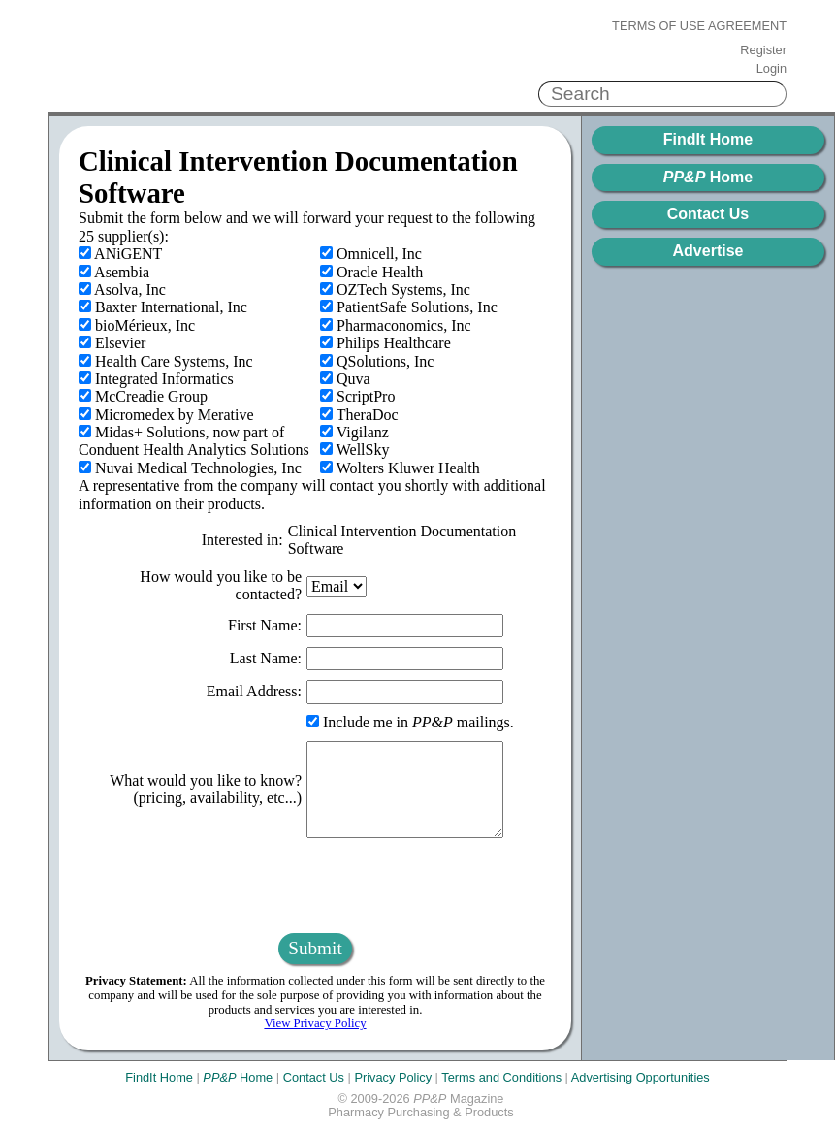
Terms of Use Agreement (699, 26)
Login (771, 69)
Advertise (708, 250)
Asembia (114, 272)
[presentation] (315, 885)
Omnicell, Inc (371, 253)
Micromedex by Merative (166, 414)
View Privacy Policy (315, 1023)
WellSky (354, 449)
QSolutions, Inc (377, 361)
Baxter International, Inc (163, 307)
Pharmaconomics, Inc (395, 325)
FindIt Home (708, 139)
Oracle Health (371, 272)
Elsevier (112, 343)
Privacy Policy (393, 1077)
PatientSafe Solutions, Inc (409, 307)
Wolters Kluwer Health (400, 468)
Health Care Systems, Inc (166, 361)
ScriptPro (357, 396)
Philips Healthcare (385, 343)
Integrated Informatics (156, 379)
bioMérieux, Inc (137, 325)
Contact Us (708, 214)
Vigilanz (354, 432)
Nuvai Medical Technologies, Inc (190, 468)
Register (763, 50)
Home (708, 177)
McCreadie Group (143, 396)
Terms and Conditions (501, 1077)
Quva (345, 379)
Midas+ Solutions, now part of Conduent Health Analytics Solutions (194, 441)
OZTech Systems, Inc (395, 289)
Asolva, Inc (122, 289)
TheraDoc (359, 414)
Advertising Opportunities (640, 1077)
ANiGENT (120, 253)
